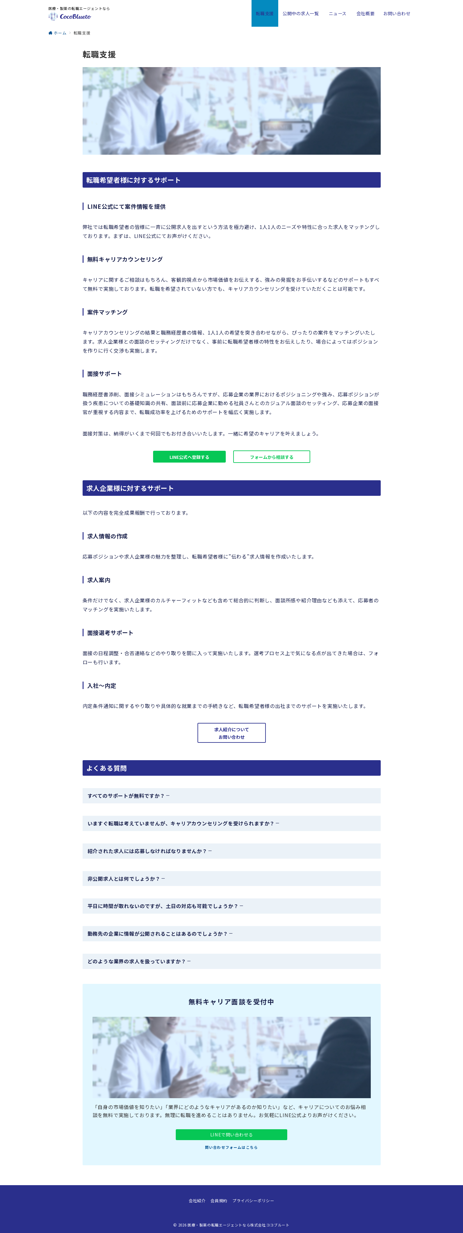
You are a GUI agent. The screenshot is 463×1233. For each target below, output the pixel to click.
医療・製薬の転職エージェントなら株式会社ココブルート (239, 1224)
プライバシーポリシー (253, 1200)
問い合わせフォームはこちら (231, 1147)
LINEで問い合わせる (231, 1134)
